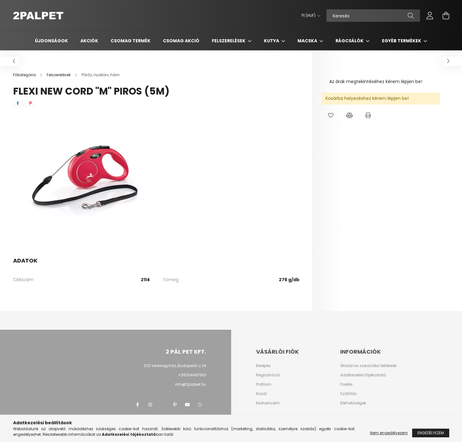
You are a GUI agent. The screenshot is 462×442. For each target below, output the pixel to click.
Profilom (263, 384)
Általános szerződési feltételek (368, 366)
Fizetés (346, 384)
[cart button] (446, 15)
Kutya (272, 41)
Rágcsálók (350, 41)
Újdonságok (51, 41)
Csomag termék (130, 41)
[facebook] (17, 103)
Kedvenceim (268, 403)
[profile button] (430, 15)
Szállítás (348, 394)
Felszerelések (229, 41)
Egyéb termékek (402, 41)
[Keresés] (373, 15)
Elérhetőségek (353, 403)
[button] (331, 115)
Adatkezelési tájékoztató (363, 375)
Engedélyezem (430, 432)
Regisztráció (268, 375)
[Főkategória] (25, 74)
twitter (162, 404)
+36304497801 (192, 375)
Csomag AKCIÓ (181, 41)
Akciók (89, 41)
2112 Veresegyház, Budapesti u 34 (175, 365)
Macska (308, 41)
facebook (137, 404)
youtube (187, 404)
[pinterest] (30, 103)
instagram (150, 404)
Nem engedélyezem (389, 432)
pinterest (175, 404)
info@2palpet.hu (190, 384)
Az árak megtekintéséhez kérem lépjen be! (375, 81)
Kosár (261, 394)
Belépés (263, 366)
